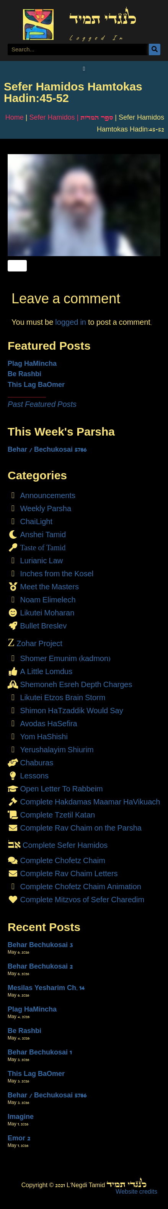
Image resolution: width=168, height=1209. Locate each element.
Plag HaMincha (32, 363)
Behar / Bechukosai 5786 (47, 449)
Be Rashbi (24, 373)
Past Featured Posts (42, 404)
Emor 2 (19, 1138)
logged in (70, 322)
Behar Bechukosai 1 (40, 1052)
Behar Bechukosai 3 (40, 944)
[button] (84, 69)
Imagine (21, 1116)
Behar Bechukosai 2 (40, 966)
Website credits (136, 1191)
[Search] (154, 49)
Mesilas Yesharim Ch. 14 (46, 987)
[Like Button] (17, 265)
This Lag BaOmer (36, 384)
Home (14, 117)
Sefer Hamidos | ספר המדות (71, 117)
